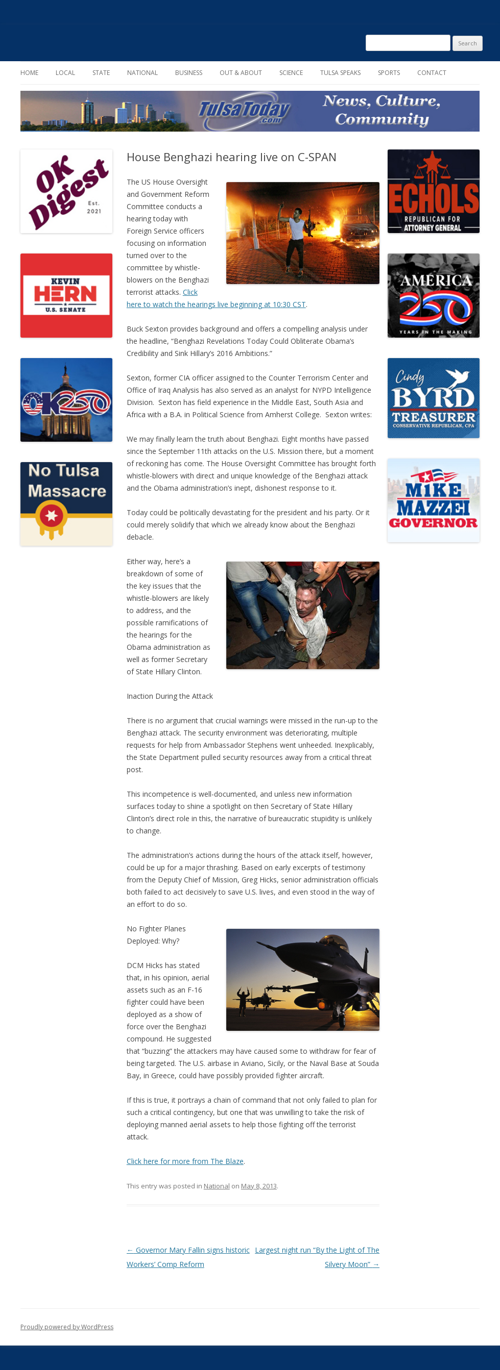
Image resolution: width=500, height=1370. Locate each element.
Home (29, 72)
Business (188, 72)
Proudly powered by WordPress (66, 1327)
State (101, 72)
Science (291, 72)
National (142, 72)
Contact (431, 72)
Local (65, 72)
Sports (389, 72)
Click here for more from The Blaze (185, 1161)
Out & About (241, 72)
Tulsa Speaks (340, 72)
